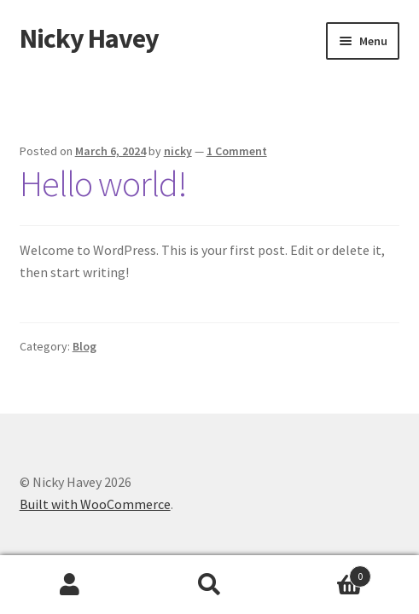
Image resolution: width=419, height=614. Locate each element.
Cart (325, 573)
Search (210, 585)
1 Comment (237, 151)
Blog (84, 346)
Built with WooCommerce (95, 504)
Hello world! (103, 183)
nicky (178, 151)
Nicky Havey (89, 38)
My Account (70, 585)
